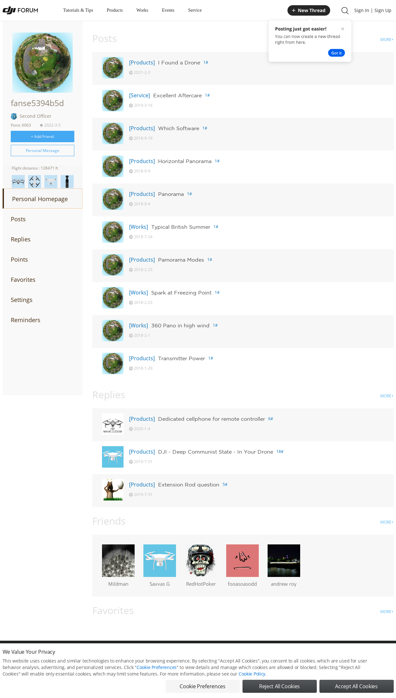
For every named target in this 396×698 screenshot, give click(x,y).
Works (142, 10)
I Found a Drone (179, 62)
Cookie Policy (252, 681)
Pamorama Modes (181, 260)
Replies (21, 239)
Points (19, 259)
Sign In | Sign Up (372, 10)
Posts (18, 219)
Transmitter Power (181, 358)
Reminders (25, 320)
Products (115, 10)
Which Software (178, 128)
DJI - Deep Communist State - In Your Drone (215, 452)
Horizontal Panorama (185, 161)
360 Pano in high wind (180, 325)
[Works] (138, 226)
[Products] (142, 62)
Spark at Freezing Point (181, 292)
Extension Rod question (188, 484)
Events (168, 10)
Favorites (23, 279)
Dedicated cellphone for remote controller (211, 419)
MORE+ (387, 39)
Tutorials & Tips (78, 10)
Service (195, 10)
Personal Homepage (40, 199)
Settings (22, 300)
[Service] (139, 95)
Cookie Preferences (157, 674)
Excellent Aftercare (177, 95)
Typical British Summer (180, 227)
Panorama (171, 194)
